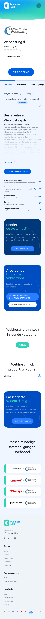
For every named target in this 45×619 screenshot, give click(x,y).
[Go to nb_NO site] (13, 612)
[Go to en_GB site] (25, 612)
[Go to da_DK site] (8, 612)
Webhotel (16, 93)
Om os (6, 551)
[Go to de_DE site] (21, 612)
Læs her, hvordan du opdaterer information (19, 296)
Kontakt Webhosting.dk (17, 171)
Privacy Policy (8, 558)
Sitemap (6, 605)
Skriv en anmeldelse (13, 56)
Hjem (8, 93)
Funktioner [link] (21, 84)
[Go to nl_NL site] (36, 612)
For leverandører (9, 578)
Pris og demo (21, 71)
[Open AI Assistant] (15, 538)
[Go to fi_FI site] (17, 612)
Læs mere (10, 162)
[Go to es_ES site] (40, 612)
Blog (5, 594)
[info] (20, 50)
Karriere (6, 554)
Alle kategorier (9, 601)
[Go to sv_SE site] (4, 612)
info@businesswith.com (11, 533)
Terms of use (8, 562)
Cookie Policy (8, 565)
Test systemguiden (22, 421)
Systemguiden (8, 597)
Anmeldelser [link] (7, 84)
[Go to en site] (31, 612)
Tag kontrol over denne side (22, 305)
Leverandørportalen (10, 581)
